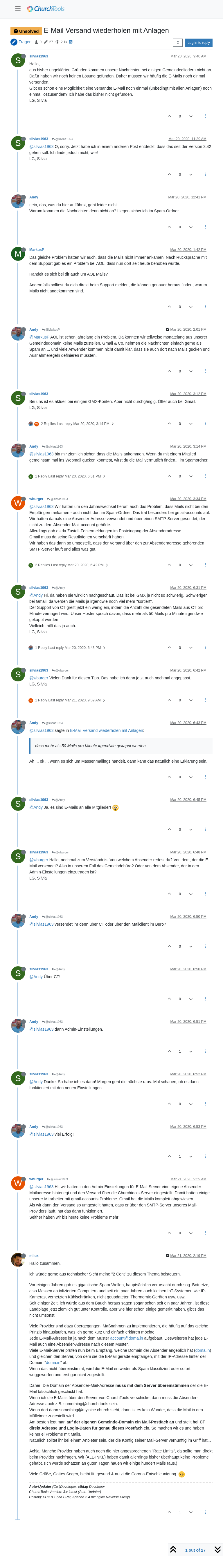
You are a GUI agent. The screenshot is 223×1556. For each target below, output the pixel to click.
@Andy (58, 587)
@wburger (60, 670)
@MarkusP (51, 329)
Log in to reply (199, 43)
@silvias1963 (62, 139)
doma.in (202, 1350)
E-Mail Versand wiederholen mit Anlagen (106, 730)
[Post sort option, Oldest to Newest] (178, 43)
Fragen (25, 41)
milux (34, 1256)
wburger (36, 499)
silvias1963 (38, 56)
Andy (33, 197)
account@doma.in (126, 1338)
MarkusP (36, 250)
